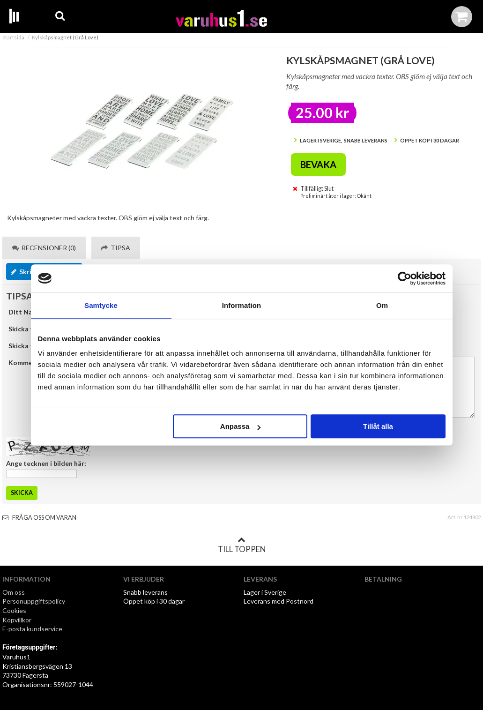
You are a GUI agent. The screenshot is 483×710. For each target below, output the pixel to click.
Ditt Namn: (26, 312)
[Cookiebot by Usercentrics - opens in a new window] (405, 278)
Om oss (13, 592)
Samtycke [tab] (101, 305)
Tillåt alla (378, 426)
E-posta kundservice (33, 629)
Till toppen (242, 545)
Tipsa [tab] (115, 248)
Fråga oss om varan (39, 517)
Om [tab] (382, 305)
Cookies (14, 610)
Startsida (13, 37)
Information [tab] (241, 305)
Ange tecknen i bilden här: (46, 463)
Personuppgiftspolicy (33, 601)
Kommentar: (28, 362)
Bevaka (318, 164)
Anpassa (240, 426)
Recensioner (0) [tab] (44, 248)
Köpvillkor (16, 620)
